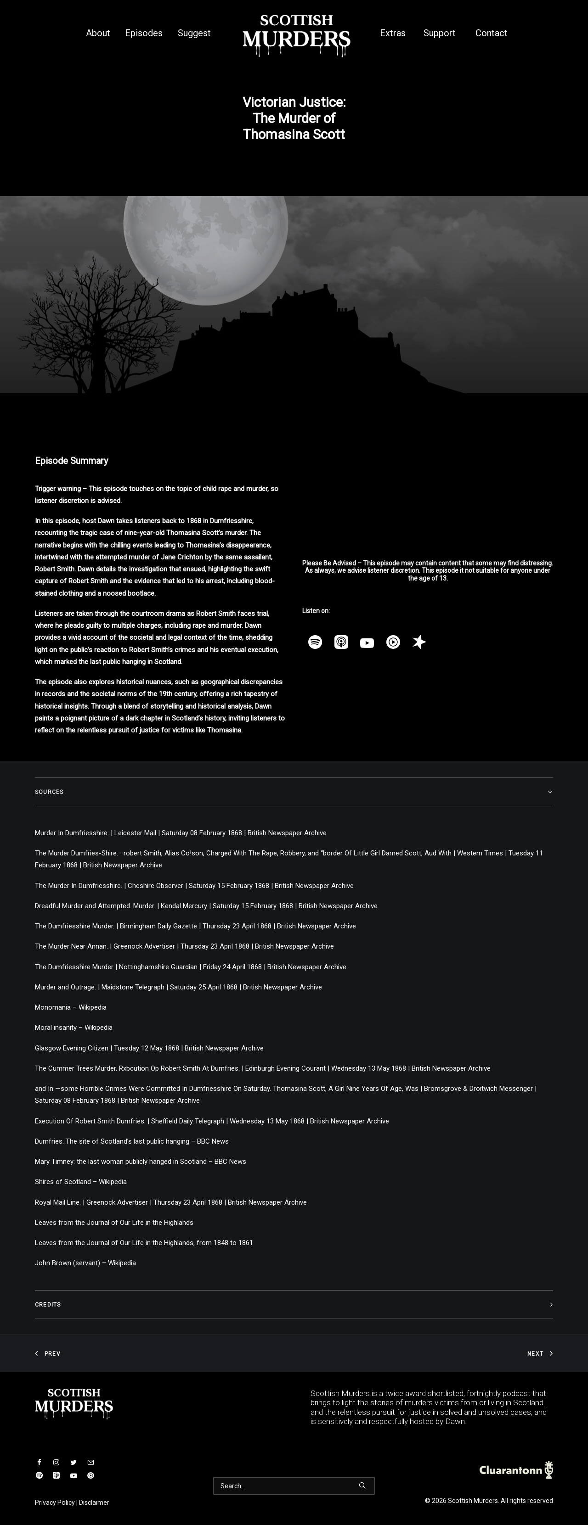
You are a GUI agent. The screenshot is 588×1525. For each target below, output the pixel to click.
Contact (491, 33)
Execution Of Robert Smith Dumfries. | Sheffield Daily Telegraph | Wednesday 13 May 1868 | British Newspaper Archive (212, 1121)
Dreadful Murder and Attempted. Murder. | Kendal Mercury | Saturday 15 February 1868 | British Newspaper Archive (206, 906)
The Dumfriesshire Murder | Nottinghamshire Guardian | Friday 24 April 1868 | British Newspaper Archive (190, 967)
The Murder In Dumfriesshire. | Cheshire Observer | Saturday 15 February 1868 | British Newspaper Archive (194, 886)
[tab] (294, 792)
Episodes (144, 33)
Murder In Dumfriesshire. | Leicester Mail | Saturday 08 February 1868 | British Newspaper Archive (181, 833)
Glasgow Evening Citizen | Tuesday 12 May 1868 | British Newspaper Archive (149, 1048)
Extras (393, 33)
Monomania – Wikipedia (71, 1007)
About (98, 33)
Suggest (194, 33)
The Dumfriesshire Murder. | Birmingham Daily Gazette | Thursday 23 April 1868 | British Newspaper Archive (195, 926)
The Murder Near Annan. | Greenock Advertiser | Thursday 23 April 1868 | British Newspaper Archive (184, 946)
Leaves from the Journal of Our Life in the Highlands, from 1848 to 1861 (144, 1243)
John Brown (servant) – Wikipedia (85, 1263)
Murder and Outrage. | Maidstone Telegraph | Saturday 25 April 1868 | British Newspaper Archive (178, 987)
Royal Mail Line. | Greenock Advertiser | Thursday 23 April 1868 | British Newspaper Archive (171, 1202)
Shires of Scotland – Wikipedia (81, 1182)
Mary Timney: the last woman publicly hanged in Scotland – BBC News (140, 1161)
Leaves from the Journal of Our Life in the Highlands (114, 1222)
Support (440, 33)
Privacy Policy (55, 1502)
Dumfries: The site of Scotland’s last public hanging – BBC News (132, 1141)
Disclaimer (94, 1502)
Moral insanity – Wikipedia (74, 1027)
